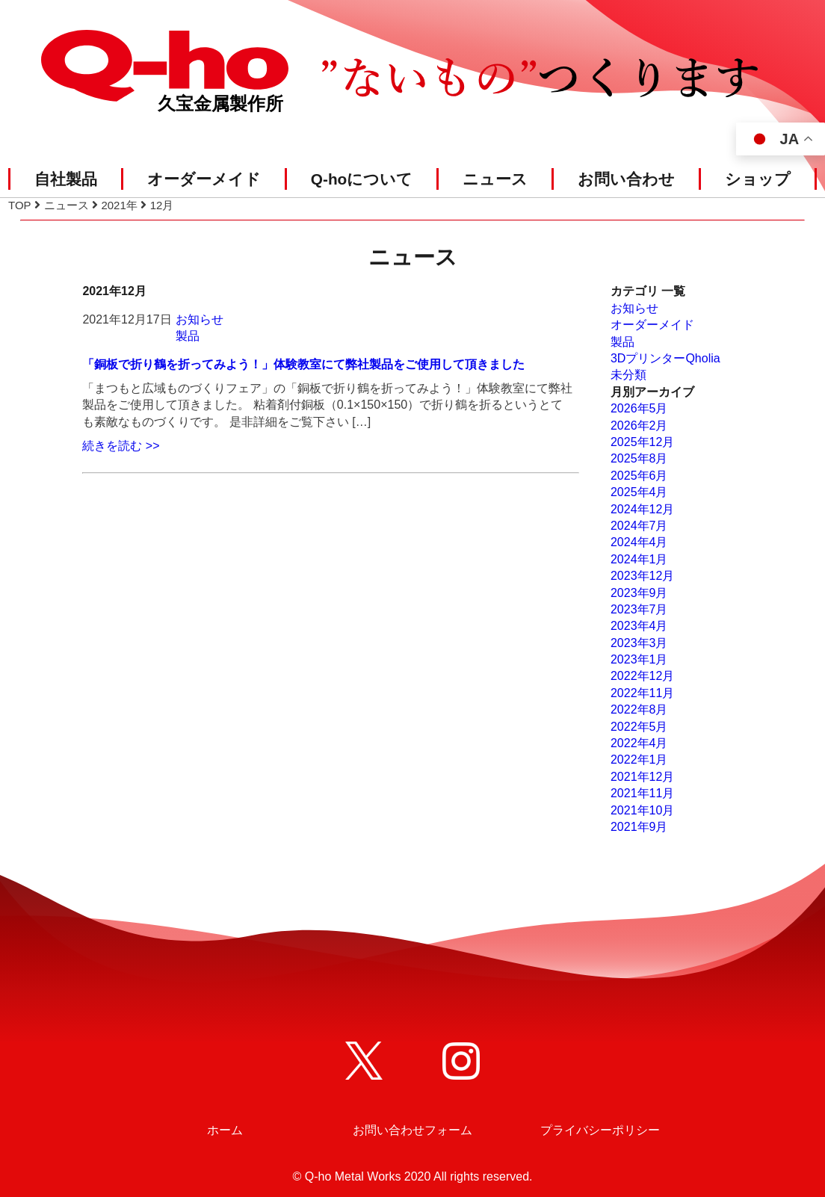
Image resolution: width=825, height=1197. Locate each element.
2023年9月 (639, 593)
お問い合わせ (626, 179)
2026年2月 (639, 425)
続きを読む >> (120, 445)
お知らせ (199, 319)
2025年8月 (639, 458)
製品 (188, 336)
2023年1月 (639, 659)
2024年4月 (639, 542)
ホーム (225, 1130)
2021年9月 (639, 826)
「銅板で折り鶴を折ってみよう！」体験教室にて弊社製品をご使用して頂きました (303, 364)
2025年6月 (639, 475)
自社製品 (65, 179)
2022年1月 (639, 759)
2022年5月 (639, 726)
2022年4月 (639, 743)
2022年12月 (642, 675)
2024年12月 (642, 509)
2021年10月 (642, 810)
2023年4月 (639, 625)
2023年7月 (639, 609)
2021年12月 (642, 776)
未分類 (628, 374)
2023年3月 (639, 643)
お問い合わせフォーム (412, 1130)
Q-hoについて (362, 179)
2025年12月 (642, 442)
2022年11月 (642, 693)
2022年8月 (639, 709)
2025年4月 (639, 492)
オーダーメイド (204, 179)
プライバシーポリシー (600, 1130)
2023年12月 (642, 575)
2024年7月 (639, 525)
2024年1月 (639, 559)
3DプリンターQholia (665, 358)
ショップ (758, 179)
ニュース (495, 179)
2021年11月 (642, 793)
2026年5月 (639, 408)
